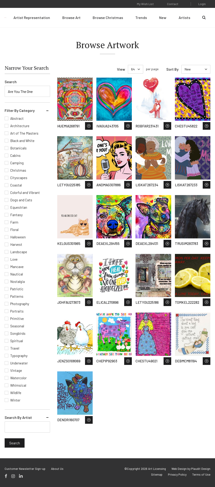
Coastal (16, 185)
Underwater (19, 363)
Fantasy (16, 215)
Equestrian (18, 207)
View (121, 69)
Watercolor (18, 378)
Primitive (17, 318)
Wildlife (15, 393)
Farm (14, 222)
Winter (15, 400)
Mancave (17, 267)
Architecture (19, 126)
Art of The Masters (24, 133)
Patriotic (16, 289)
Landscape (18, 252)
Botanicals (18, 148)
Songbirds (17, 333)
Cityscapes (18, 178)
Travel (14, 348)
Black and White (22, 141)
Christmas (18, 170)
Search (11, 81)
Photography (19, 304)
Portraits (17, 311)
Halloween (18, 237)
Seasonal (17, 326)
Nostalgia (17, 281)
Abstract (17, 118)
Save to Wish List (89, 126)
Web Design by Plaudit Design (190, 469)
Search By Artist (18, 417)
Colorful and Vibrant (25, 192)
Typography (19, 356)
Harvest (16, 244)
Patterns (16, 296)
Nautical (16, 274)
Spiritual (16, 341)
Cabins (15, 155)
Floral (14, 230)
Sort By (172, 69)
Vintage (16, 370)
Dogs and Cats (21, 200)
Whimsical (18, 385)
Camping (17, 163)
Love (14, 259)
